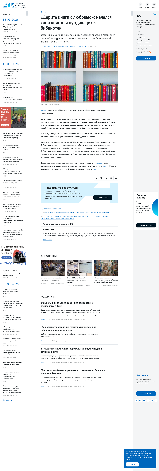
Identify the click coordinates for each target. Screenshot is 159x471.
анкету (106, 166)
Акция (43, 110)
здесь (99, 163)
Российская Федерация (52, 208)
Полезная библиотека (144, 46)
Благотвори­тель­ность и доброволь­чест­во (55, 46)
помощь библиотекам (77, 212)
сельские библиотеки (101, 212)
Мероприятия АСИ (143, 40)
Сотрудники (140, 37)
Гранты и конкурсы (62, 340)
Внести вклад (102, 197)
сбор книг (89, 212)
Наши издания (141, 49)
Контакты (140, 34)
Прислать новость (142, 43)
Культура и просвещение (78, 46)
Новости (44, 12)
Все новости (7, 400)
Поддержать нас (142, 52)
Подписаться (146, 58)
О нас (138, 31)
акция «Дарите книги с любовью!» (57, 212)
